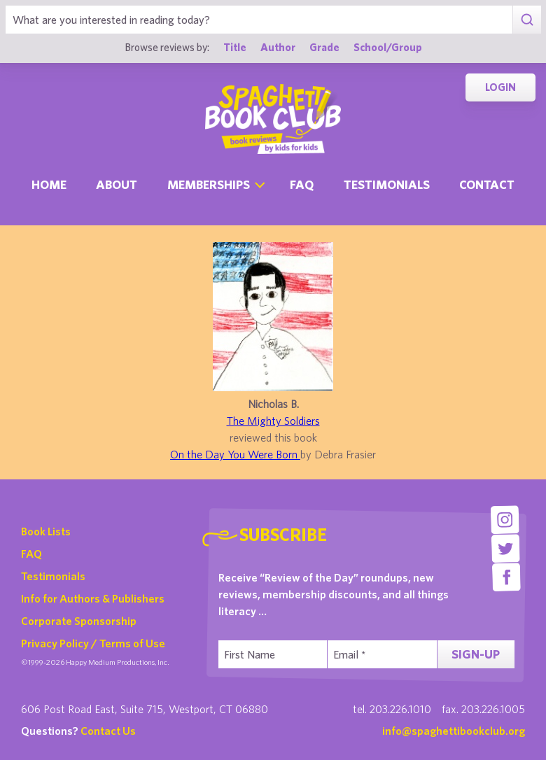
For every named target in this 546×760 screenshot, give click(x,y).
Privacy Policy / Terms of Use (93, 643)
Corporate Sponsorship (78, 620)
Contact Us (108, 730)
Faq (302, 184)
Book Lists (46, 531)
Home (48, 184)
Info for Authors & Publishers (92, 598)
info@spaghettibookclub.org (453, 730)
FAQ (31, 553)
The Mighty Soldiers (273, 420)
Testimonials (387, 184)
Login (500, 87)
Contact (486, 184)
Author (277, 47)
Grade (324, 47)
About (116, 184)
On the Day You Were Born (235, 454)
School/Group (388, 47)
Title (234, 47)
